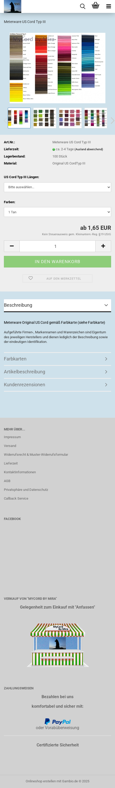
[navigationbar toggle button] (108, 6)
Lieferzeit (11, 463)
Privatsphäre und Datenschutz (26, 490)
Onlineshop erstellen (41, 781)
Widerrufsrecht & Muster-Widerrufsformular (36, 454)
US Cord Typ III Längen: (21, 177)
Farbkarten (15, 358)
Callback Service (16, 498)
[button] (11, 246)
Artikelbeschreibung (24, 371)
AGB (7, 481)
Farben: (9, 202)
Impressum (12, 437)
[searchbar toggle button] (82, 6)
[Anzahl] (57, 246)
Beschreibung (18, 305)
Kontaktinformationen (20, 472)
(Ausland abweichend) (89, 149)
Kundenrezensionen (24, 384)
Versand (10, 446)
